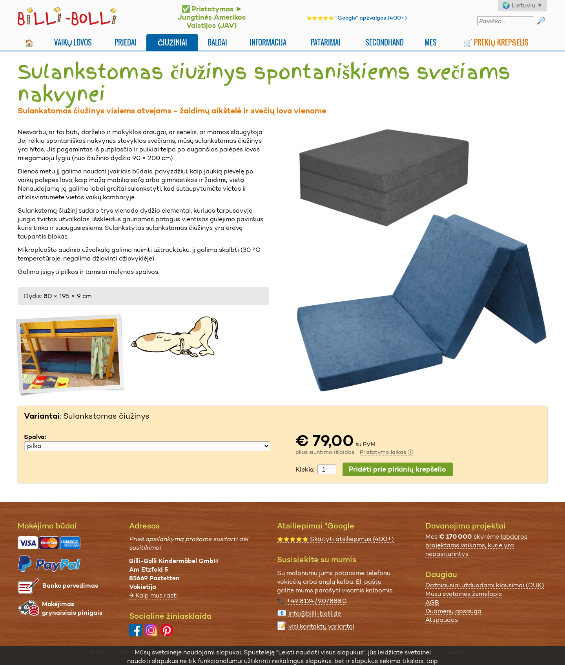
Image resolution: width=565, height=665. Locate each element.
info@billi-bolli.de (314, 613)
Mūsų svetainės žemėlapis (463, 594)
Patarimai (326, 42)
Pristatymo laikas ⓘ (386, 451)
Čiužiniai (172, 42)
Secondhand (384, 42)
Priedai (126, 42)
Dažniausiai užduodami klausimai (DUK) (484, 585)
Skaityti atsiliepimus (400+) (335, 539)
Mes (431, 42)
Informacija (268, 42)
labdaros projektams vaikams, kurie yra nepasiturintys (476, 545)
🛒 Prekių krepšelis (496, 42)
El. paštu (368, 581)
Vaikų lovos (73, 42)
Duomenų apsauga (453, 611)
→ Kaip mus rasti (153, 595)
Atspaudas (441, 619)
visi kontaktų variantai (321, 626)
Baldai (217, 42)
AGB (432, 602)
